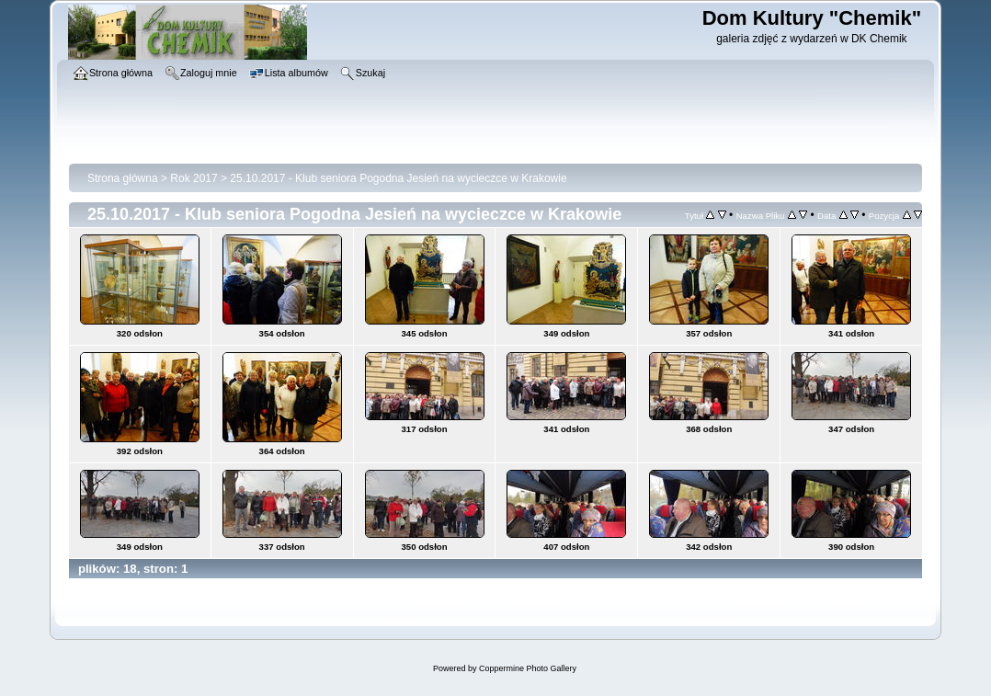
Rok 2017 (193, 178)
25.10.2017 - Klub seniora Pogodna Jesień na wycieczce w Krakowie (398, 178)
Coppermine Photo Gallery (527, 668)
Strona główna (122, 178)
